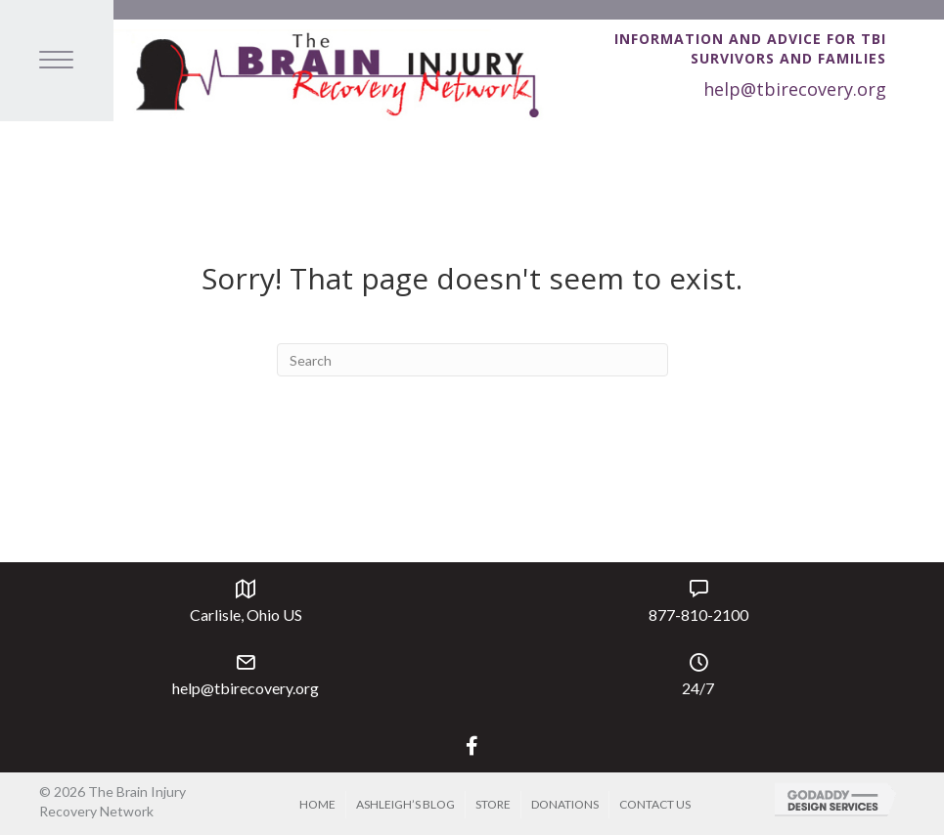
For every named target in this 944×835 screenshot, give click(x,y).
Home (317, 804)
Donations (565, 804)
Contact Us (655, 804)
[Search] (472, 359)
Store (493, 804)
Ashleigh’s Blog (405, 804)
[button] (472, 745)
